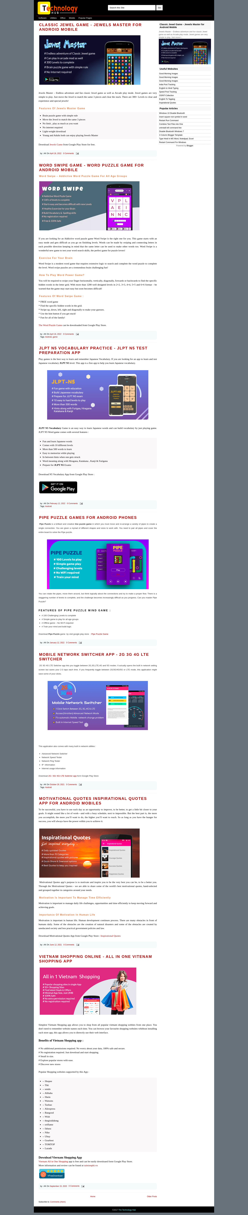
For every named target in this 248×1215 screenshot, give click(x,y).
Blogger (190, 146)
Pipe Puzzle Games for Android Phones (88, 517)
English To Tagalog (167, 99)
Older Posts (152, 1196)
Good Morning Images (168, 74)
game (55, 337)
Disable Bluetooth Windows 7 (171, 131)
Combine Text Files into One (171, 124)
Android (48, 337)
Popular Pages (85, 18)
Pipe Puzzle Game (99, 634)
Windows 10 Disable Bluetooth (172, 113)
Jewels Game (56, 144)
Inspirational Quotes (111, 935)
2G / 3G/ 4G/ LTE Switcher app (62, 776)
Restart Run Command (169, 120)
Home (92, 1196)
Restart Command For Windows (172, 142)
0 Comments (68, 153)
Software (42, 18)
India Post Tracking (167, 84)
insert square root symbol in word (173, 117)
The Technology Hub (127, 1210)
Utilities (53, 18)
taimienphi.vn (91, 1165)
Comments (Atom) (57, 1202)
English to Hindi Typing (168, 88)
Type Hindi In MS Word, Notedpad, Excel (176, 139)
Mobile (72, 18)
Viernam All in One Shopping (53, 1161)
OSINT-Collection (166, 95)
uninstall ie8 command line (170, 128)
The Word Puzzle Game (50, 325)
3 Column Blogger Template (171, 135)
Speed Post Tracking (168, 92)
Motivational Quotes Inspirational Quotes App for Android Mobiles (93, 800)
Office (62, 18)
